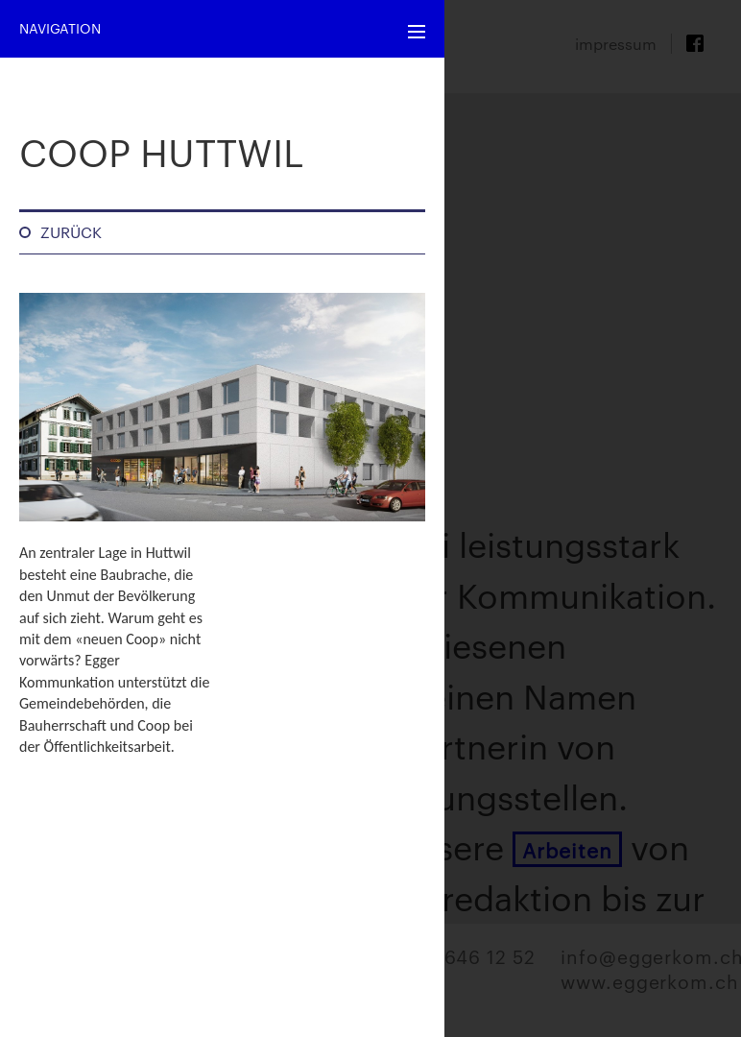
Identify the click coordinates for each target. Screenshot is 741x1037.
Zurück (71, 232)
